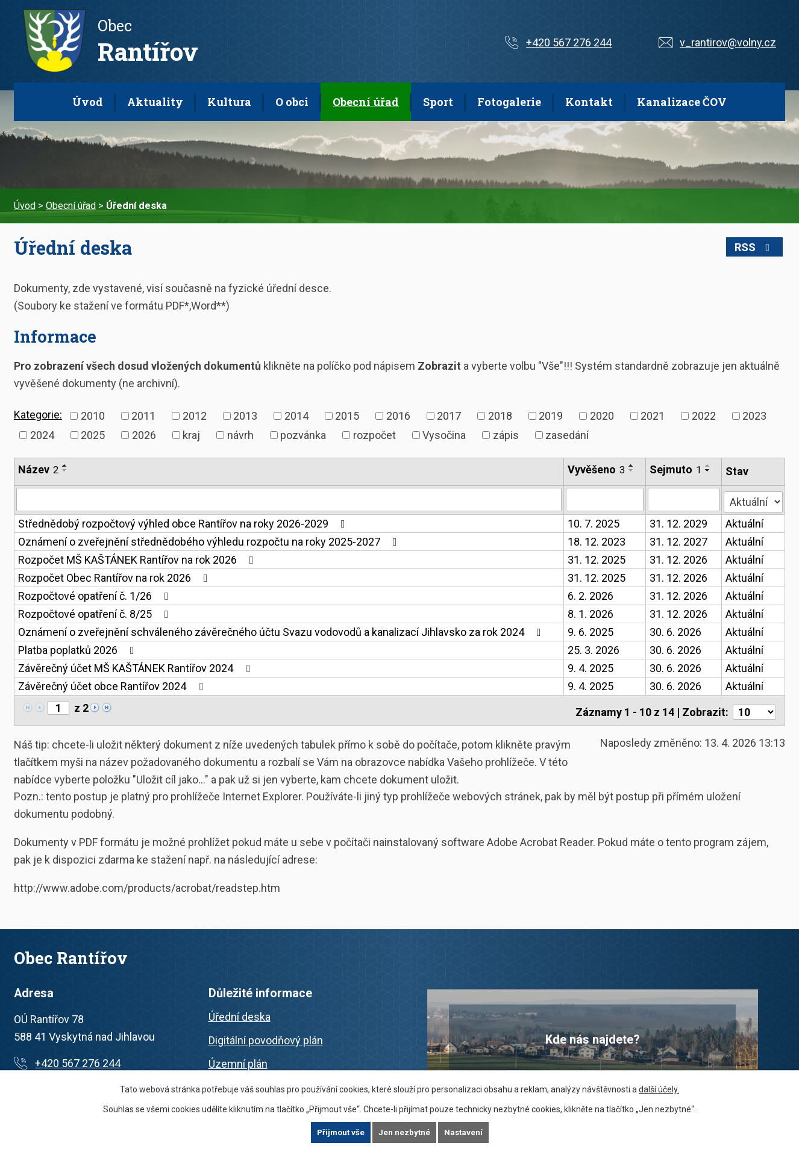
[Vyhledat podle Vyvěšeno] (605, 499)
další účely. (659, 1089)
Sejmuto (676, 469)
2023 (754, 415)
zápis (506, 435)
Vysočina (444, 435)
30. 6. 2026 (676, 630)
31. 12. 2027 (679, 540)
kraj (191, 435)
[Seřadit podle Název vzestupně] (65, 465)
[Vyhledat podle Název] (289, 499)
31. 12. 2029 (679, 521)
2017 (449, 415)
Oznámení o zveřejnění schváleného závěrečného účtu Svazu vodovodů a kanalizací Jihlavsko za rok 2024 (282, 630)
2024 (42, 435)
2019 (551, 415)
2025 (93, 435)
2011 (143, 415)
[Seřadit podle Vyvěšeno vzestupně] (632, 465)
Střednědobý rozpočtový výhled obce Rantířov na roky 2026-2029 (184, 521)
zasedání (567, 435)
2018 (500, 415)
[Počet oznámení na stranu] (754, 706)
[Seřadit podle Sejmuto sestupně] (708, 470)
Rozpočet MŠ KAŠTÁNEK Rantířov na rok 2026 (138, 558)
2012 (195, 415)
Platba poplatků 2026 (78, 648)
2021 (653, 415)
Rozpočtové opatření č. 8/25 (96, 612)
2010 (93, 415)
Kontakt (589, 102)
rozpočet (374, 435)
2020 (602, 415)
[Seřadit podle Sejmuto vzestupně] (708, 465)
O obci (292, 102)
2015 (347, 415)
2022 (704, 415)
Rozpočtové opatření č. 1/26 (96, 594)
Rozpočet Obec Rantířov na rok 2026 (115, 576)
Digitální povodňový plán (265, 1035)
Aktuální (745, 521)
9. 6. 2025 (591, 630)
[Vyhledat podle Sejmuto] (684, 499)
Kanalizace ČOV (682, 102)
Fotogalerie (509, 102)
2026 (144, 435)
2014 (296, 415)
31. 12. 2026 (679, 558)
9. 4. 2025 (591, 666)
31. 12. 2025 (597, 558)
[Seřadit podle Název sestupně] (65, 470)
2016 (398, 415)
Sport (438, 102)
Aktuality (155, 102)
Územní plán (238, 1058)
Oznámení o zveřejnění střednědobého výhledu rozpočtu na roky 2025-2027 (210, 540)
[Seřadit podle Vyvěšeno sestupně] (632, 470)
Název (38, 469)
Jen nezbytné (404, 1132)
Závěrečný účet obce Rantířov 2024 (113, 684)
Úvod (87, 102)
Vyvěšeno (596, 469)
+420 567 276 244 (569, 42)
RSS (759, 247)
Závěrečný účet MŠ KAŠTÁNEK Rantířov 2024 (136, 666)
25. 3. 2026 (594, 648)
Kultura (229, 102)
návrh (240, 435)
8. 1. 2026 (591, 612)
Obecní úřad (366, 102)
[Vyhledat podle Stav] (753, 498)
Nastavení (464, 1132)
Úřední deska (239, 1011)
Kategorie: (38, 414)
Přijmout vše (340, 1132)
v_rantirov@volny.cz (728, 42)
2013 (245, 415)
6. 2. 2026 (591, 594)
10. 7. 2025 (594, 521)
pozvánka (303, 435)
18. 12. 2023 (597, 540)
